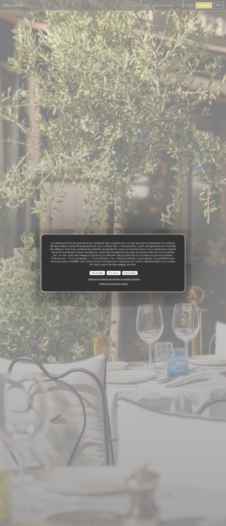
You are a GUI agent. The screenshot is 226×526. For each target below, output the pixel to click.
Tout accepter (97, 273)
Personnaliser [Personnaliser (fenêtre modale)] (130, 273)
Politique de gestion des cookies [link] (113, 284)
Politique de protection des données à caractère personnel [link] (114, 279)
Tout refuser (113, 273)
